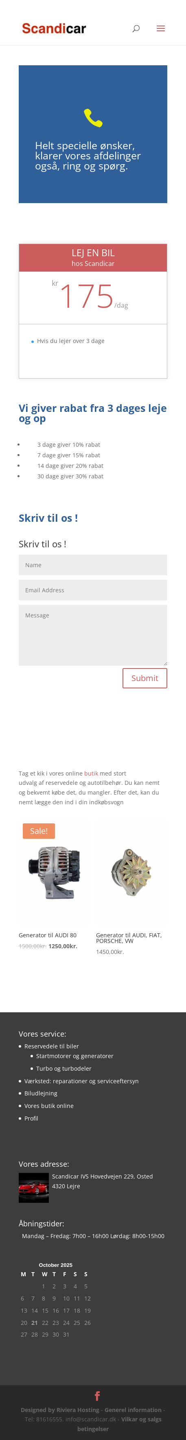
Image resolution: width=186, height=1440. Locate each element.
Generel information (133, 1410)
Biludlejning (40, 1093)
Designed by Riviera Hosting (60, 1410)
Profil (31, 1118)
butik (92, 773)
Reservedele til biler (51, 1046)
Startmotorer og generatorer (75, 1056)
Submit (144, 678)
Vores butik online (49, 1106)
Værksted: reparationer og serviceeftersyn (81, 1081)
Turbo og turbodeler (64, 1068)
